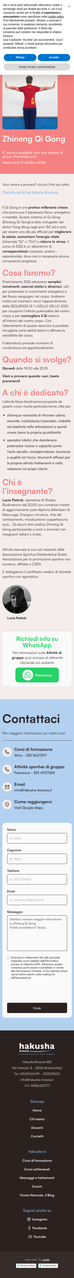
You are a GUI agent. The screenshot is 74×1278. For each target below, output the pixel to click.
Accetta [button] (54, 57)
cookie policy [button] (56, 16)
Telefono (13, 871)
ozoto (46, 1259)
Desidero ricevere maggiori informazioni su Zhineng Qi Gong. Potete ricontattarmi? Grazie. (37, 933)
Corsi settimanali (37, 1169)
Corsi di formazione (37, 1161)
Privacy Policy (27, 1265)
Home (37, 1110)
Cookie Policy (49, 1265)
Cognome (14, 850)
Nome (11, 830)
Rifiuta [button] (20, 57)
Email (11, 891)
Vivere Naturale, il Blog (37, 1195)
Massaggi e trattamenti (37, 1178)
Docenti (37, 1128)
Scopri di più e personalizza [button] (37, 66)
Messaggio (15, 912)
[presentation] (37, 991)
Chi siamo (37, 1119)
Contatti (37, 1136)
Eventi (37, 1186)
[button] (69, 6)
